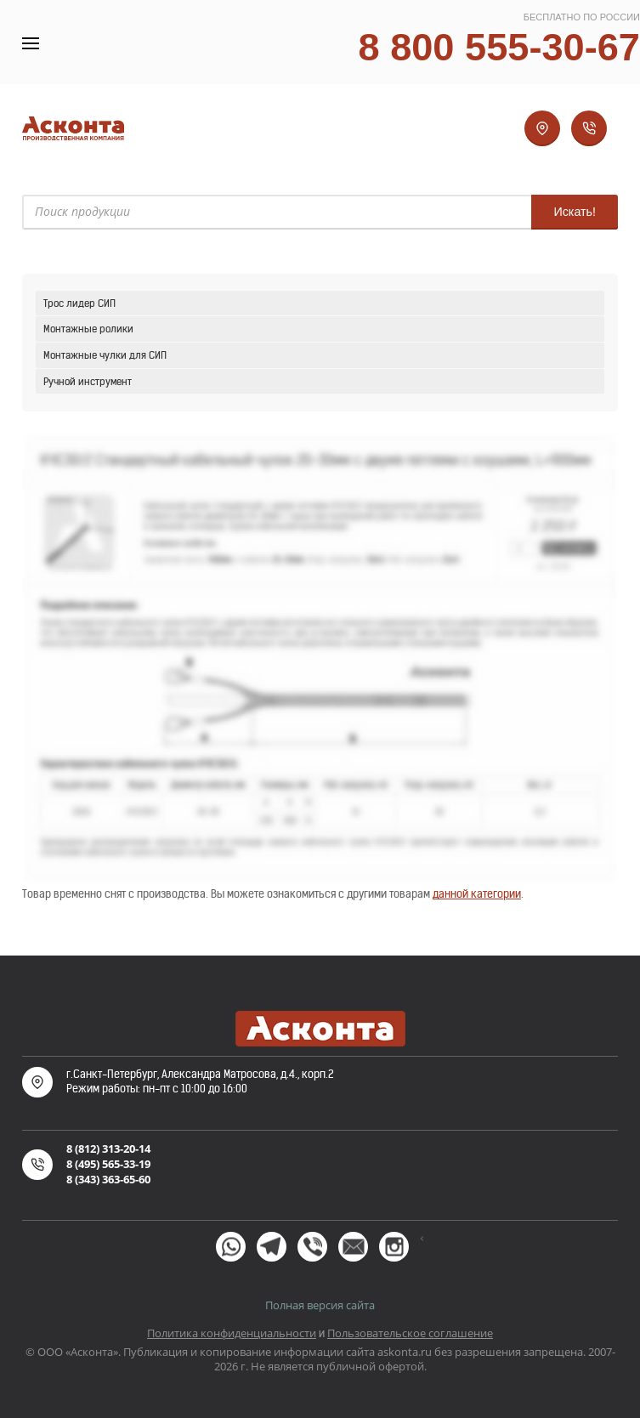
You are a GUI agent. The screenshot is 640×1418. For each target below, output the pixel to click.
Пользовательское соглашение (410, 1333)
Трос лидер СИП (79, 303)
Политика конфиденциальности (231, 1333)
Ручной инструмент (87, 381)
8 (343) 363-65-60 (108, 1179)
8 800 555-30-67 (499, 47)
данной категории (477, 894)
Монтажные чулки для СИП (105, 355)
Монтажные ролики (88, 328)
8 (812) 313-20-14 (108, 1148)
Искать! (574, 211)
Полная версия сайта (320, 1305)
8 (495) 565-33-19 (108, 1163)
